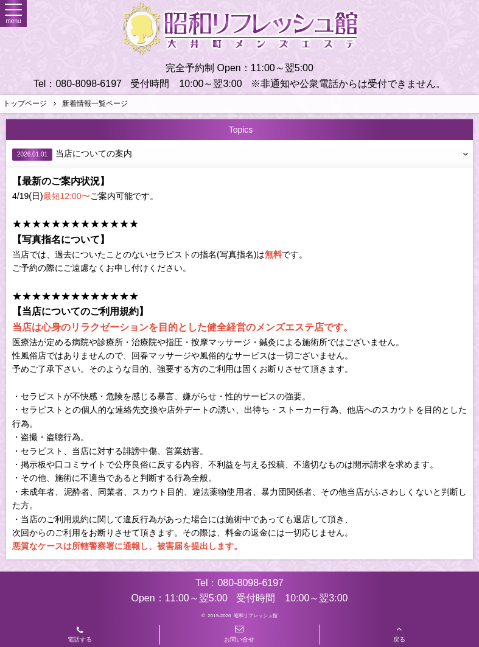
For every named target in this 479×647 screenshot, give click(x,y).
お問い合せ (239, 633)
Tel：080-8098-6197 (77, 84)
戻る (399, 633)
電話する (80, 635)
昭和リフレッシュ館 (256, 615)
